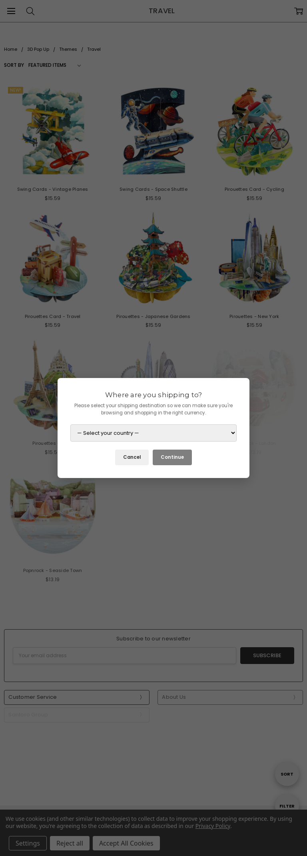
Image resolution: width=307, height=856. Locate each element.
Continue (172, 457)
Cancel (132, 457)
